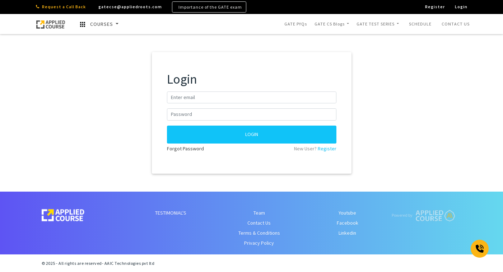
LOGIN (251, 134)
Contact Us (259, 223)
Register (327, 148)
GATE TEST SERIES (376, 24)
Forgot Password (185, 148)
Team (259, 213)
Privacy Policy (259, 243)
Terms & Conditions (259, 233)
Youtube (347, 213)
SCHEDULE (420, 24)
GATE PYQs (295, 24)
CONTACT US (456, 24)
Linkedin (347, 233)
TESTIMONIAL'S (170, 213)
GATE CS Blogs (330, 24)
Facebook (347, 223)
